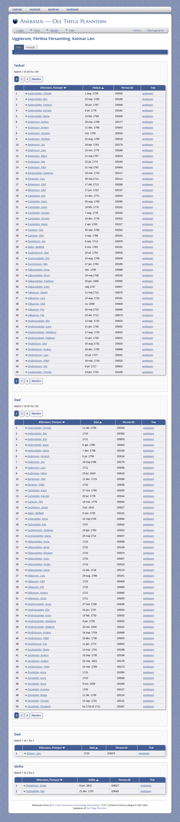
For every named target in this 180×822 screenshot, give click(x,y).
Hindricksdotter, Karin (39, 326)
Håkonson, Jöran (36, 598)
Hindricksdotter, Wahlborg (42, 332)
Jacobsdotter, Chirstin (40, 372)
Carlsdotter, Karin (37, 201)
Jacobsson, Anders (37, 655)
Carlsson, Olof (36, 235)
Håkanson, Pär (36, 309)
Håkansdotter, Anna (38, 269)
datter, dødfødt (36, 247)
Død (98, 422)
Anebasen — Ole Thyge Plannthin (63, 21)
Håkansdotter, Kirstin (38, 564)
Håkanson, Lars (36, 298)
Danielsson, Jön (37, 241)
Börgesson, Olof (37, 184)
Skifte (93, 779)
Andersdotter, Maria (38, 116)
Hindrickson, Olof (37, 343)
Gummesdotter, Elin (39, 258)
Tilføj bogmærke (155, 30)
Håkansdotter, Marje (38, 570)
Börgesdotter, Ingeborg (40, 173)
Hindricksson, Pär (37, 366)
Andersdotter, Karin (38, 445)
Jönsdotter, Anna (36, 672)
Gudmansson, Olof (38, 252)
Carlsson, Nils (35, 230)
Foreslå (30, 47)
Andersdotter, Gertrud (40, 104)
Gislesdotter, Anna (37, 518)
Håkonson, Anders (37, 592)
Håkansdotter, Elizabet (39, 553)
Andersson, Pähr (37, 167)
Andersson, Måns (37, 156)
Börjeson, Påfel (35, 484)
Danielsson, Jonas (37, 507)
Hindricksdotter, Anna (39, 604)
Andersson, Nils (36, 161)
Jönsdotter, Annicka (38, 689)
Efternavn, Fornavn (53, 87)
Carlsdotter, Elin (36, 195)
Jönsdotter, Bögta (37, 695)
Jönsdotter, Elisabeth (39, 706)
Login (20, 31)
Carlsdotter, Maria (37, 224)
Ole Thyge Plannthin (96, 808)
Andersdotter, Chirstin (40, 93)
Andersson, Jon (36, 144)
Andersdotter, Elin (38, 99)
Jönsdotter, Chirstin (38, 700)
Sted (18, 47)
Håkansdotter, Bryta (39, 275)
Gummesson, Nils (37, 264)
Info (71, 31)
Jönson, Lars (34, 753)
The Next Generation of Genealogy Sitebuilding (75, 805)
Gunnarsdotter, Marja (39, 535)
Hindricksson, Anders (39, 349)
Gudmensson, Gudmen (40, 530)
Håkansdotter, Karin (39, 286)
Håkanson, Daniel (38, 292)
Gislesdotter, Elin (36, 524)
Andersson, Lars (37, 150)
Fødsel (98, 87)
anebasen (147, 93)
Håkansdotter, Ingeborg (41, 281)
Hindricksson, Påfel (38, 360)
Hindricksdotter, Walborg (41, 338)
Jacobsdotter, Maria (38, 649)
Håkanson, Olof (36, 303)
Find (37, 31)
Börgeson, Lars (36, 178)
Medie (54, 31)
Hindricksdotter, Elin (39, 320)
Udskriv (137, 30)
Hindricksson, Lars (38, 355)
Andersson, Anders (38, 121)
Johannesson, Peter (38, 666)
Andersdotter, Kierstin (40, 110)
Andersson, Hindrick (39, 133)
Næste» (36, 79)
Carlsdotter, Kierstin (38, 212)
